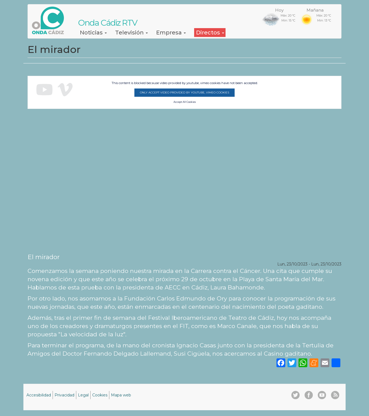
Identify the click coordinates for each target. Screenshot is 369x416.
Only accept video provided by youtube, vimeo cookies (184, 92)
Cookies (99, 395)
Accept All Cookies (184, 102)
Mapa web (121, 395)
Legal (83, 395)
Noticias (93, 32)
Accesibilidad (38, 395)
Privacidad (64, 395)
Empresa (171, 32)
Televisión (131, 32)
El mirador (44, 257)
